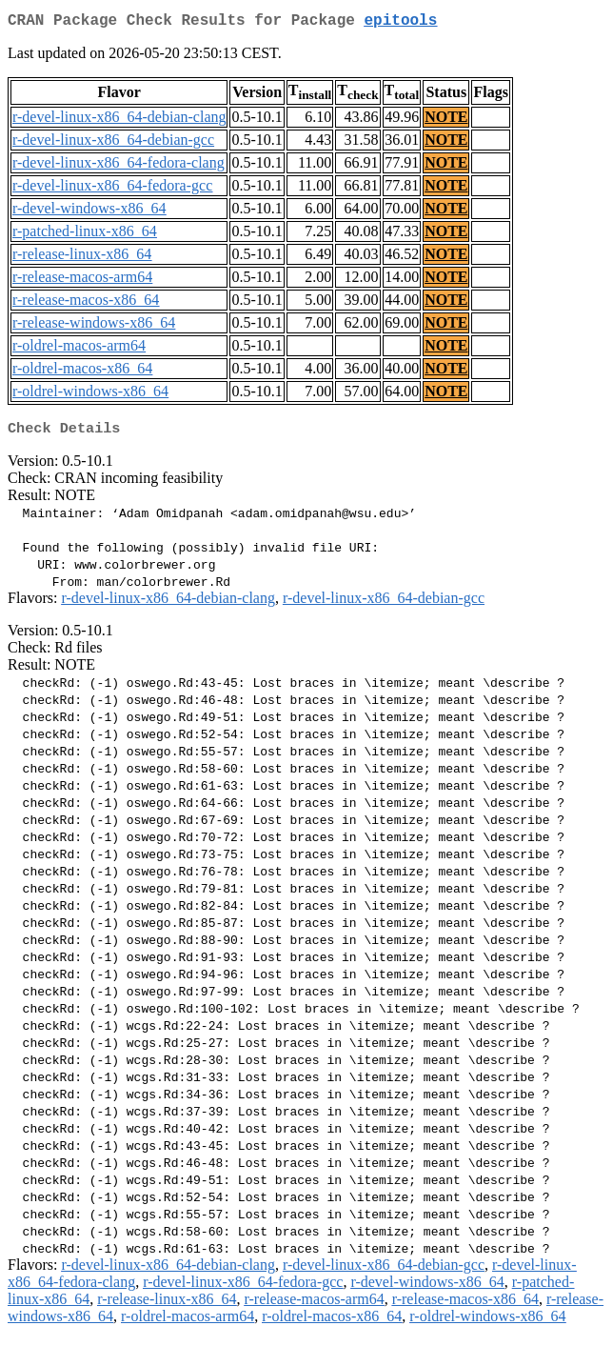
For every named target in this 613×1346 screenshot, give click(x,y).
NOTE (446, 120)
